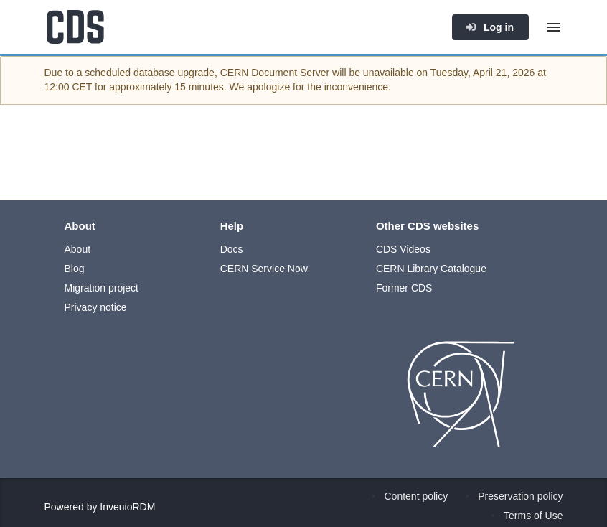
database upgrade (174, 72)
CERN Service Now (264, 268)
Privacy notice (96, 307)
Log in (489, 27)
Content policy (416, 496)
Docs (231, 249)
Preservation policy (520, 496)
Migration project (102, 288)
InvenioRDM (127, 507)
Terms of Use (533, 515)
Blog (75, 268)
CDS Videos (403, 249)
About (78, 249)
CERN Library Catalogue (431, 268)
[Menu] (553, 27)
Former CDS (404, 288)
